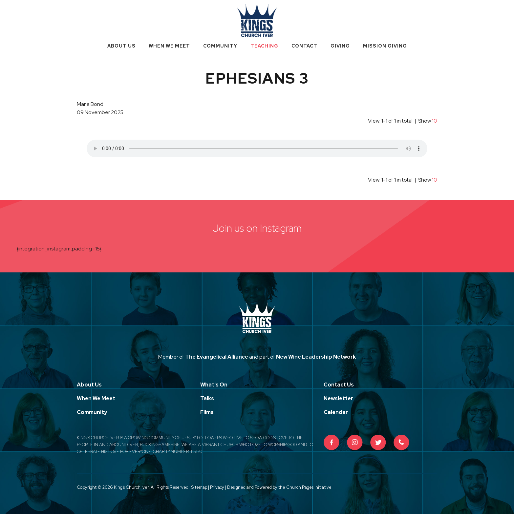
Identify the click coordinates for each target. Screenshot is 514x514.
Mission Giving (385, 46)
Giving (340, 46)
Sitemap (199, 487)
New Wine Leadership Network (316, 356)
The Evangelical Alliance (216, 356)
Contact (304, 46)
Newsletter (338, 398)
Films (207, 412)
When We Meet (169, 46)
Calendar (336, 412)
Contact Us (339, 384)
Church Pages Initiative (309, 487)
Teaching (264, 46)
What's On (213, 384)
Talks (207, 398)
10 (434, 120)
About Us (121, 46)
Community (220, 46)
